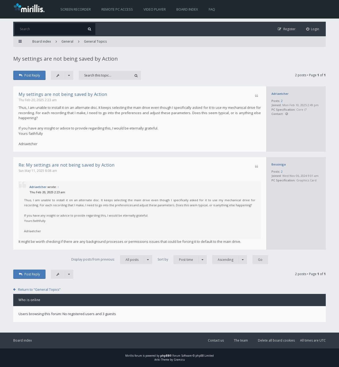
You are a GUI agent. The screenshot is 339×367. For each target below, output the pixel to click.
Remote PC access (117, 9)
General (67, 41)
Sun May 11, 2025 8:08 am (38, 170)
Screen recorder (75, 9)
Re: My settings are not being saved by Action (67, 165)
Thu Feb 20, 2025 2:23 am (38, 100)
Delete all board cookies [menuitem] (276, 340)
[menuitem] (313, 29)
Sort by (182, 259)
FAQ (212, 9)
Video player (155, 9)
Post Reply (29, 75)
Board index (187, 9)
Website (286, 114)
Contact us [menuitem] (216, 340)
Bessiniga (278, 164)
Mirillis (129, 355)
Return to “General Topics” (39, 289)
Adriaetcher (280, 94)
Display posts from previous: (111, 259)
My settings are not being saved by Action (65, 58)
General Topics (95, 41)
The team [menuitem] (241, 340)
